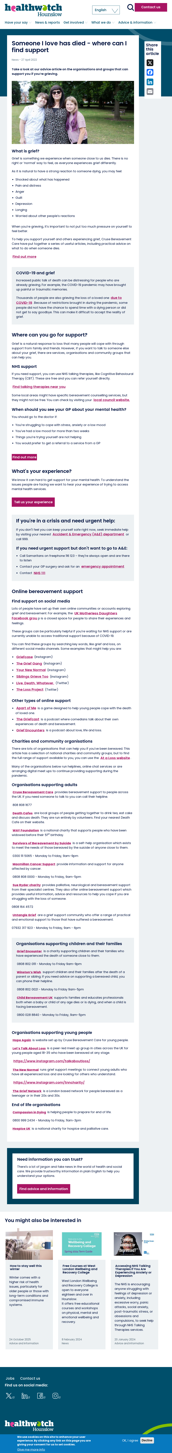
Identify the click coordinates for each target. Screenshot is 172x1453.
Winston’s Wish (29, 972)
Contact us (150, 7)
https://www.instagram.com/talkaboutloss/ (51, 1061)
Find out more (24, 256)
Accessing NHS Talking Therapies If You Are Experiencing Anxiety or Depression (133, 1271)
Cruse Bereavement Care (33, 792)
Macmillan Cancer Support (34, 864)
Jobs (10, 1378)
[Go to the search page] (131, 8)
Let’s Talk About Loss (29, 1048)
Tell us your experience (33, 502)
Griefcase (24, 656)
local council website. (112, 400)
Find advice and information (43, 1188)
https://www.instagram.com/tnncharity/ (49, 1082)
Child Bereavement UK (35, 997)
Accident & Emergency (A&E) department (88, 534)
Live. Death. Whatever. (35, 683)
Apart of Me (26, 708)
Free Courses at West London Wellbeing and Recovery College (80, 1269)
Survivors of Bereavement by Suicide (42, 843)
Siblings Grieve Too (32, 676)
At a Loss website (115, 757)
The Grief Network (27, 1091)
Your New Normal (31, 670)
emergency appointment (102, 566)
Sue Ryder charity (27, 885)
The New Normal (26, 1069)
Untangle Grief (24, 915)
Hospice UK (21, 1128)
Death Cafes (23, 813)
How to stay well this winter (26, 1267)
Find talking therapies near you (39, 386)
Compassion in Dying (29, 1112)
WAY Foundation (26, 830)
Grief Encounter (29, 951)
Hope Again (22, 1040)
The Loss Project (30, 689)
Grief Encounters (30, 730)
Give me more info (31, 1449)
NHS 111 (39, 572)
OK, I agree (130, 1440)
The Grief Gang (29, 663)
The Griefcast (27, 719)
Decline (147, 1440)
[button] (106, 10)
